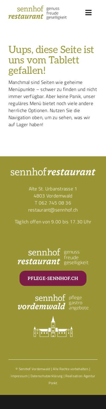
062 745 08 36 (55, 202)
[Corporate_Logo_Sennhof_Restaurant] (37, 8)
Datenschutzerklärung (47, 376)
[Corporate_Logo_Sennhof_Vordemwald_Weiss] (53, 296)
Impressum (19, 376)
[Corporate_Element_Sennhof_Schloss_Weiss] (53, 318)
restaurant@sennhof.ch (53, 210)
